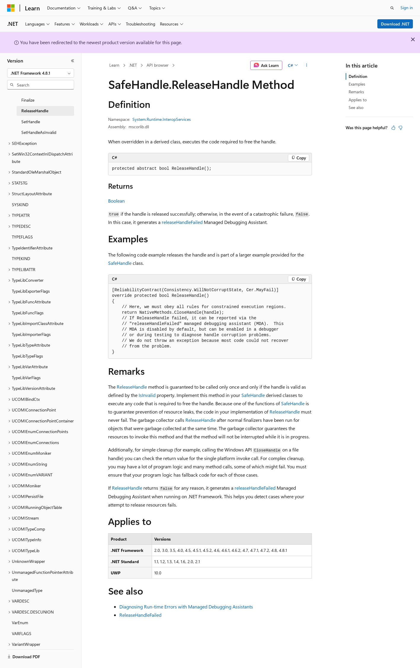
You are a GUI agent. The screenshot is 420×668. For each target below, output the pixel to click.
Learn (114, 65)
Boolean (116, 201)
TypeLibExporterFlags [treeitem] (31, 280)
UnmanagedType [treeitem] (27, 580)
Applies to (358, 99)
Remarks (356, 91)
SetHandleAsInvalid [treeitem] (38, 122)
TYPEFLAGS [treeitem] (22, 226)
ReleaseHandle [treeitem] (34, 100)
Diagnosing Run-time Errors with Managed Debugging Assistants (186, 606)
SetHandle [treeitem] (30, 111)
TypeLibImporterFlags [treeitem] (31, 324)
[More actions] (307, 65)
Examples (357, 84)
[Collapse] (72, 60)
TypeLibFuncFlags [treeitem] (28, 302)
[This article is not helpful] (400, 127)
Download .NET (395, 24)
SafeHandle (120, 263)
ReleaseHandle (132, 387)
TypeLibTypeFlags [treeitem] (27, 345)
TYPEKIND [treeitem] (21, 248)
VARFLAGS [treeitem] (21, 623)
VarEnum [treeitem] (20, 612)
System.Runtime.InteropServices (161, 119)
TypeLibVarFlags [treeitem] (26, 367)
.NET (133, 65)
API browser (158, 65)
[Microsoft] (11, 8)
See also (356, 107)
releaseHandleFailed (182, 222)
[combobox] (40, 73)
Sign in (406, 7)
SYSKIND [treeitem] (20, 194)
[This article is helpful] (393, 127)
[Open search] (392, 8)
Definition (358, 76)
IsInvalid (147, 395)
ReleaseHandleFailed (140, 615)
